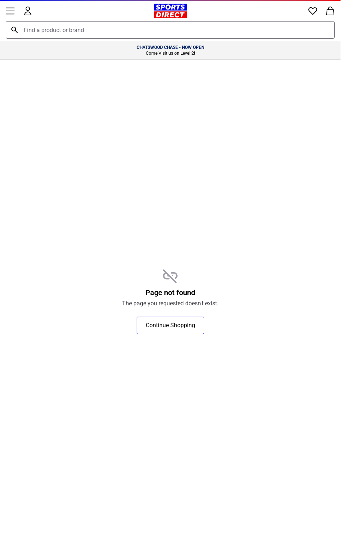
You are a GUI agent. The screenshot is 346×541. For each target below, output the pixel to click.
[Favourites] (313, 11)
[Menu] (10, 11)
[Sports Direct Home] (170, 11)
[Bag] (330, 11)
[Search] (14, 30)
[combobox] (170, 30)
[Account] (28, 11)
